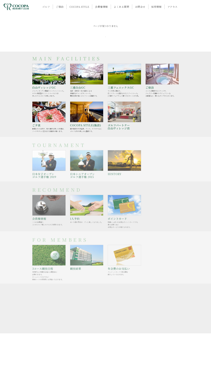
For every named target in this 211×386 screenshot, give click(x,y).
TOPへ (105, 40)
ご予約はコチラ (177, 8)
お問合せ (124, 8)
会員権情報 (88, 8)
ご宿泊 (48, 8)
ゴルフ (35, 8)
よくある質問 (106, 8)
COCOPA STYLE (67, 8)
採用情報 (140, 8)
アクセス (155, 8)
